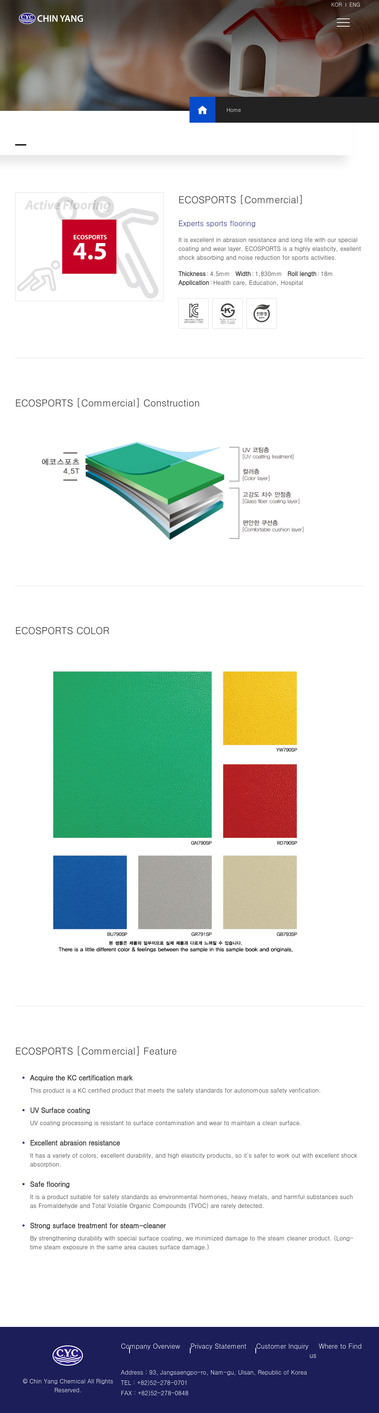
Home (234, 109)
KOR (336, 4)
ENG (354, 4)
